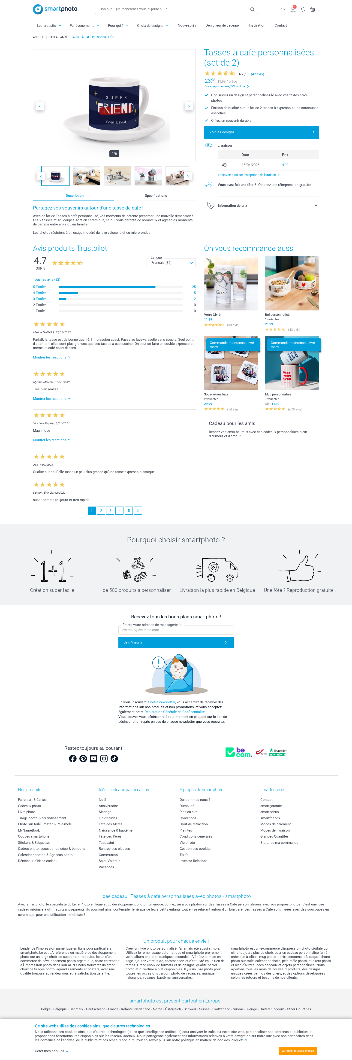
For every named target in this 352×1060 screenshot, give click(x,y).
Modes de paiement (275, 824)
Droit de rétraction (194, 824)
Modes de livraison (275, 830)
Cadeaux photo (29, 806)
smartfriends (270, 818)
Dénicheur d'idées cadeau (37, 861)
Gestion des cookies (195, 849)
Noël (102, 800)
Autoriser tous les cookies (298, 1051)
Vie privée (187, 843)
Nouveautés (187, 25)
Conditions (188, 818)
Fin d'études (108, 818)
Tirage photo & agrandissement (42, 818)
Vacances (106, 867)
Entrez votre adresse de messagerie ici (152, 625)
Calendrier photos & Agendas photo (45, 855)
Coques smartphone (33, 836)
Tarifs (184, 855)
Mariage (105, 812)
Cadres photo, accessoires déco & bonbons (51, 849)
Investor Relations (194, 861)
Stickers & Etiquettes (34, 843)
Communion (108, 855)
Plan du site (189, 812)
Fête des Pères (110, 836)
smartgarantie (271, 806)
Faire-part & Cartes (32, 800)
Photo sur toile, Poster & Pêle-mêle (45, 824)
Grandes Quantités (274, 836)
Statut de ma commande (279, 843)
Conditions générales (196, 836)
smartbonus (269, 812)
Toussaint (106, 843)
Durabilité (187, 806)
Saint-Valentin (109, 861)
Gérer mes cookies (52, 1051)
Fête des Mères (111, 824)
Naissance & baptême (115, 830)
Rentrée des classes (114, 849)
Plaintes (186, 830)
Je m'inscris (133, 642)
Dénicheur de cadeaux (222, 25)
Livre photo (26, 812)
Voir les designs (222, 132)
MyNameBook (29, 830)
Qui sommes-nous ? (195, 800)
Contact (281, 25)
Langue (156, 257)
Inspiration (257, 25)
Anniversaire (108, 806)
